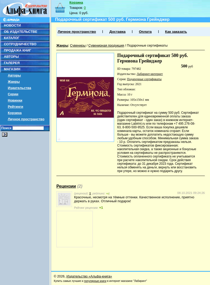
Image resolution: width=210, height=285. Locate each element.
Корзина (15, 113)
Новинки (15, 100)
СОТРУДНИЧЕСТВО (20, 44)
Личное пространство (26, 119)
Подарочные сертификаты (147, 45)
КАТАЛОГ (11, 38)
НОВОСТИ (12, 25)
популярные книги (95, 281)
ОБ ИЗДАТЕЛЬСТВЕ (20, 32)
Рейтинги (15, 107)
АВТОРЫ (11, 57)
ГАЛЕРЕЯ (12, 63)
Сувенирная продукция (106, 45)
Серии (13, 94)
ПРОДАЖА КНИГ (17, 50)
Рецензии (66, 186)
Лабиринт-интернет (150, 74)
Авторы (14, 75)
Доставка (117, 32)
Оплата (145, 32)
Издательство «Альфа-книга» (89, 276)
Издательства (19, 88)
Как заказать (176, 32)
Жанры (14, 82)
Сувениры (78, 45)
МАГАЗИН (12, 69)
